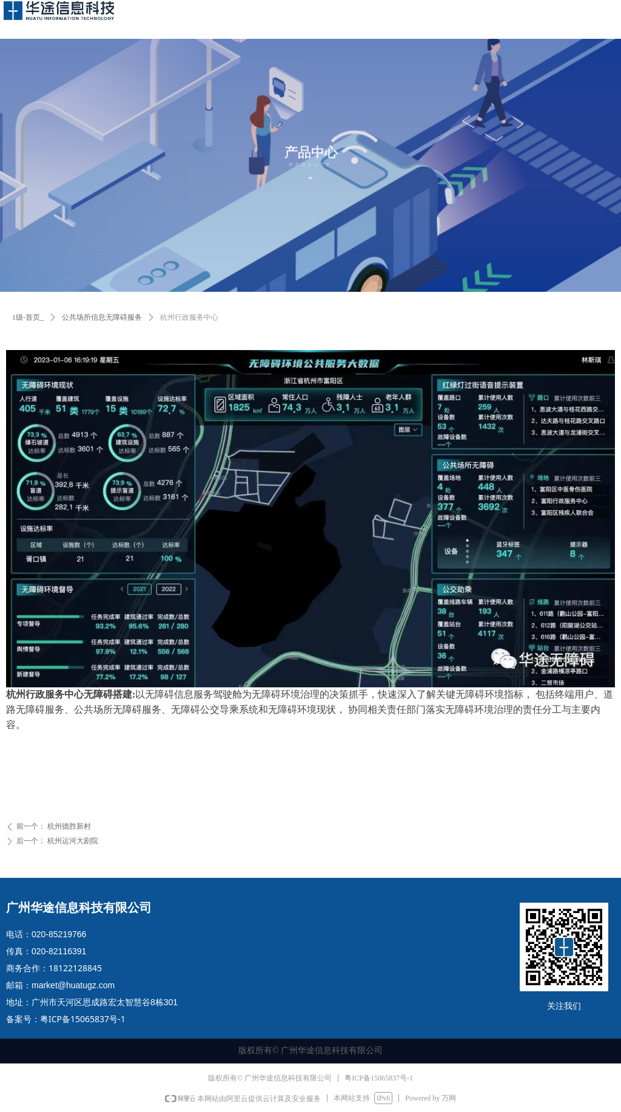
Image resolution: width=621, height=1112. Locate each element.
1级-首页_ (28, 317)
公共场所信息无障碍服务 (102, 317)
